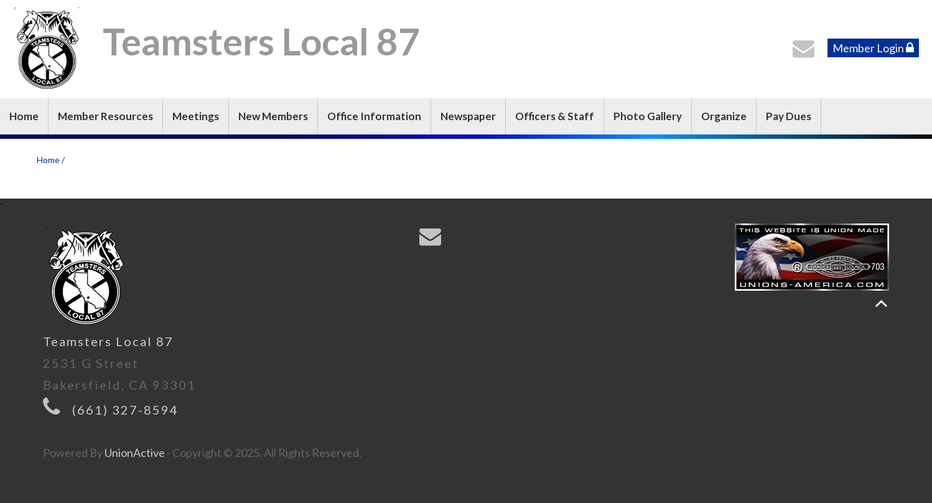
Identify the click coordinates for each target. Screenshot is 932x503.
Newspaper (468, 116)
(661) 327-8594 (125, 409)
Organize (724, 116)
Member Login (873, 48)
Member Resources (105, 116)
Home (24, 116)
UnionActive (135, 452)
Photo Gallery (647, 116)
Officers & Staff (554, 116)
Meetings (195, 116)
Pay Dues (788, 116)
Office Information (374, 116)
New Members (273, 116)
